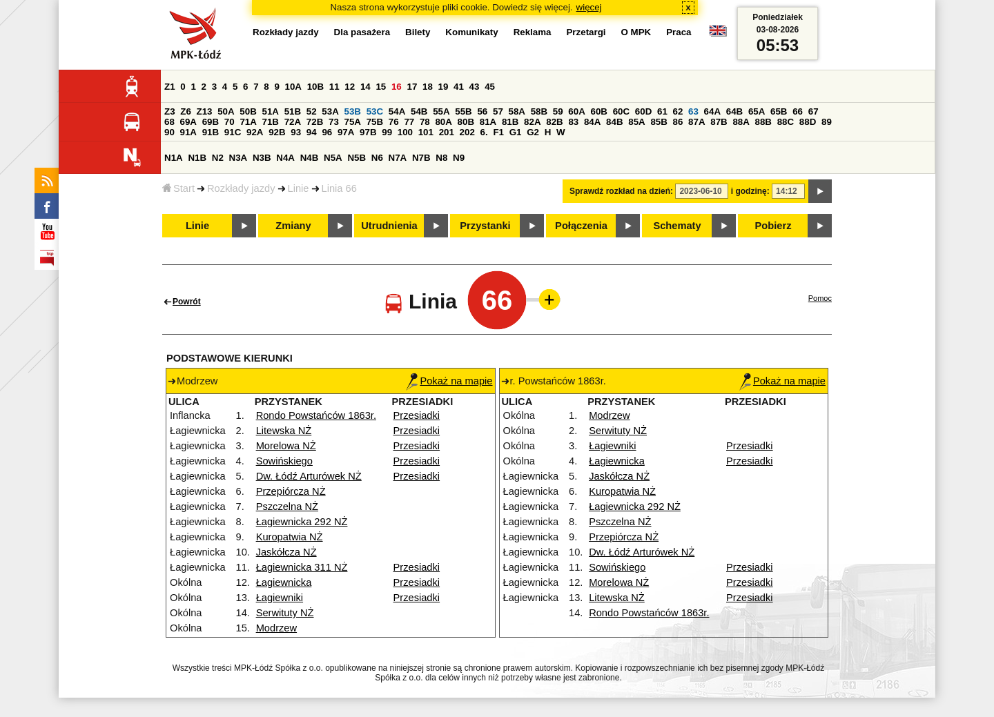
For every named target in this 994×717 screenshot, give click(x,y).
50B (248, 111)
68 (169, 122)
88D (807, 122)
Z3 (169, 111)
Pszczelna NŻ (287, 506)
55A (441, 111)
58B (539, 111)
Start (178, 188)
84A (592, 122)
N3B (262, 158)
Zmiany (293, 225)
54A (397, 111)
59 (558, 111)
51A (270, 111)
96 (327, 132)
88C (785, 122)
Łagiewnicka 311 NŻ (302, 567)
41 (459, 86)
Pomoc (820, 298)
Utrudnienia (389, 225)
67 (813, 111)
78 (425, 122)
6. (484, 132)
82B (554, 122)
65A (756, 111)
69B (210, 122)
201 (446, 132)
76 (394, 122)
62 (678, 111)
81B (510, 122)
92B (277, 132)
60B (599, 111)
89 (826, 122)
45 (490, 86)
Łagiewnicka (284, 582)
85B (658, 122)
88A (740, 122)
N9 (459, 158)
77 (409, 122)
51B (292, 111)
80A (443, 122)
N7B (421, 158)
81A (488, 122)
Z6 (185, 111)
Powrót (187, 301)
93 (296, 132)
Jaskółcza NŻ (286, 552)
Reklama (533, 32)
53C (375, 111)
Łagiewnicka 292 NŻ (302, 521)
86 (678, 122)
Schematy (677, 225)
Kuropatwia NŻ (289, 536)
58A (517, 111)
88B (763, 122)
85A (636, 122)
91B (210, 132)
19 (443, 86)
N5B (356, 158)
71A (248, 122)
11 (334, 86)
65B (778, 111)
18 (427, 86)
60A (576, 111)
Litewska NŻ (284, 430)
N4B (309, 158)
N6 (377, 158)
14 (365, 86)
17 (412, 86)
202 (467, 132)
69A (188, 122)
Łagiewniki (279, 597)
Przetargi (585, 32)
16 (396, 86)
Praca (678, 32)
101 (425, 132)
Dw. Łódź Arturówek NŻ (309, 476)
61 (662, 111)
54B (419, 111)
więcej (589, 7)
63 (693, 111)
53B (352, 111)
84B (614, 122)
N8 (441, 158)
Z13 (205, 111)
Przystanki (485, 225)
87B (718, 122)
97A (346, 132)
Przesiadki (416, 415)
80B (466, 122)
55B (463, 111)
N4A (285, 158)
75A (352, 122)
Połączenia (581, 225)
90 (169, 132)
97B (368, 132)
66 (797, 111)
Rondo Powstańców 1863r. (316, 415)
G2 (533, 132)
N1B (197, 158)
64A (712, 111)
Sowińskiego (284, 460)
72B (314, 122)
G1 (515, 132)
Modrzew (276, 627)
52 (311, 111)
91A (188, 132)
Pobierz (773, 225)
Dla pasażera (362, 32)
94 (311, 132)
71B (270, 122)
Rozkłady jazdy (241, 188)
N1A (173, 158)
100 (405, 132)
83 (573, 122)
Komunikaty (471, 32)
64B (734, 111)
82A (532, 122)
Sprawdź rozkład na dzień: (621, 191)
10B (315, 86)
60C (621, 111)
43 (474, 86)
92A (254, 132)
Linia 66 (339, 188)
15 (381, 86)
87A (696, 122)
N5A (333, 158)
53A (330, 111)
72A (292, 122)
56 (482, 111)
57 (498, 111)
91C (232, 132)
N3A (238, 158)
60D (643, 111)
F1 (498, 132)
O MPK (636, 32)
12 (349, 86)
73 (334, 122)
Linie (298, 188)
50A (225, 111)
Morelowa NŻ (286, 445)
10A (293, 86)
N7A (398, 158)
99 (387, 132)
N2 (218, 158)
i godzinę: (750, 191)
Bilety (417, 32)
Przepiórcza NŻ (291, 491)
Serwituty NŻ (285, 612)
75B (375, 122)
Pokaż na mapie (449, 380)
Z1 (169, 86)
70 (229, 122)
